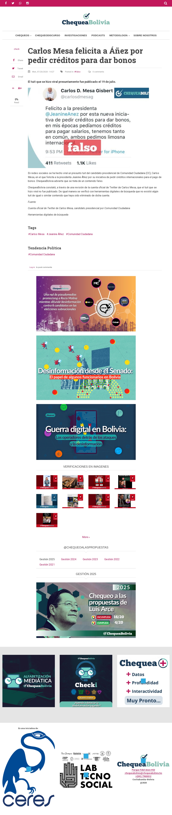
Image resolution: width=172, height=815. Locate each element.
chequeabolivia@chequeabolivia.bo (143, 773)
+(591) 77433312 (143, 776)
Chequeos (22, 35)
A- (13, 88)
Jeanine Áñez (56, 234)
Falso (78, 72)
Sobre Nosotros (145, 35)
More (85, 537)
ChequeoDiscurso (47, 35)
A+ (20, 88)
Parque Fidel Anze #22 (143, 770)
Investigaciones (76, 35)
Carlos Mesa (37, 234)
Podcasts (98, 35)
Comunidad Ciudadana (80, 234)
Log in (32, 267)
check (16, 49)
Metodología (118, 35)
